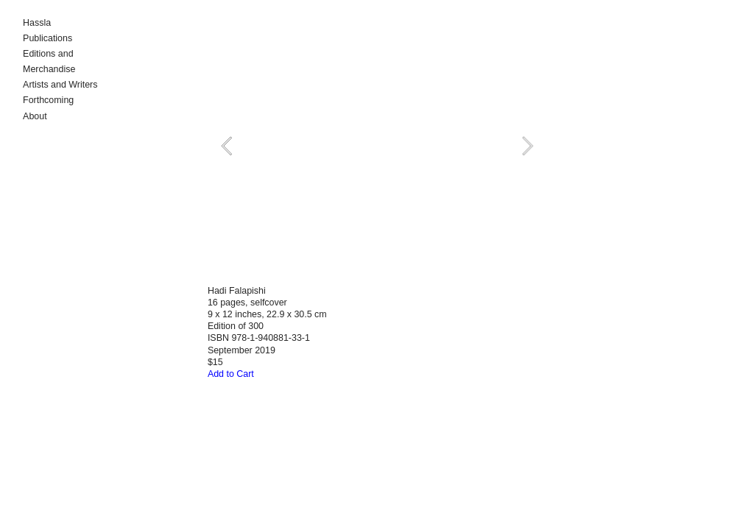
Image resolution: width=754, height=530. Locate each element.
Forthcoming (48, 100)
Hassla (37, 23)
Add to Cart (231, 374)
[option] (377, 146)
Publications (47, 38)
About (35, 116)
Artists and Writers (60, 85)
